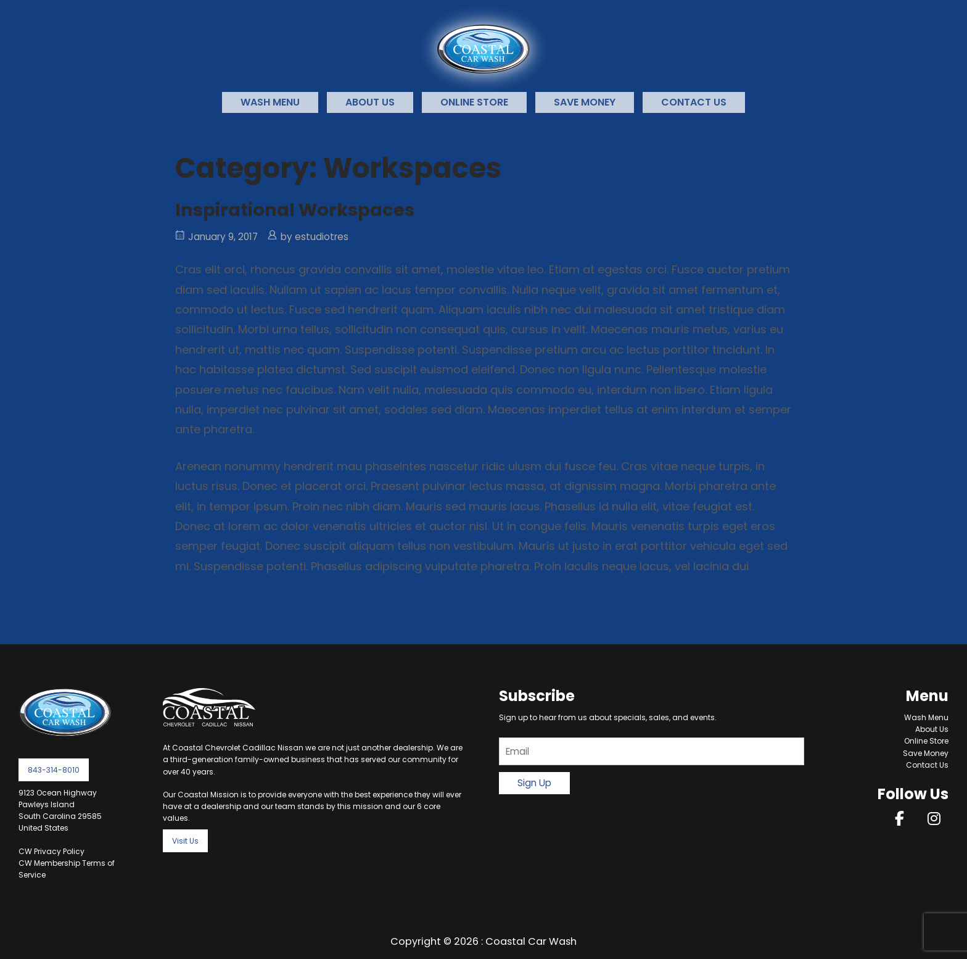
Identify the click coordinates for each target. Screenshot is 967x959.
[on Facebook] (900, 818)
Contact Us (693, 102)
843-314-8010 (54, 770)
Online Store (474, 102)
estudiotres (321, 236)
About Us (370, 102)
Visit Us (185, 841)
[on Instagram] (933, 818)
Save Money (584, 102)
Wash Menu (270, 102)
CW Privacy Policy (51, 851)
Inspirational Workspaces (294, 209)
